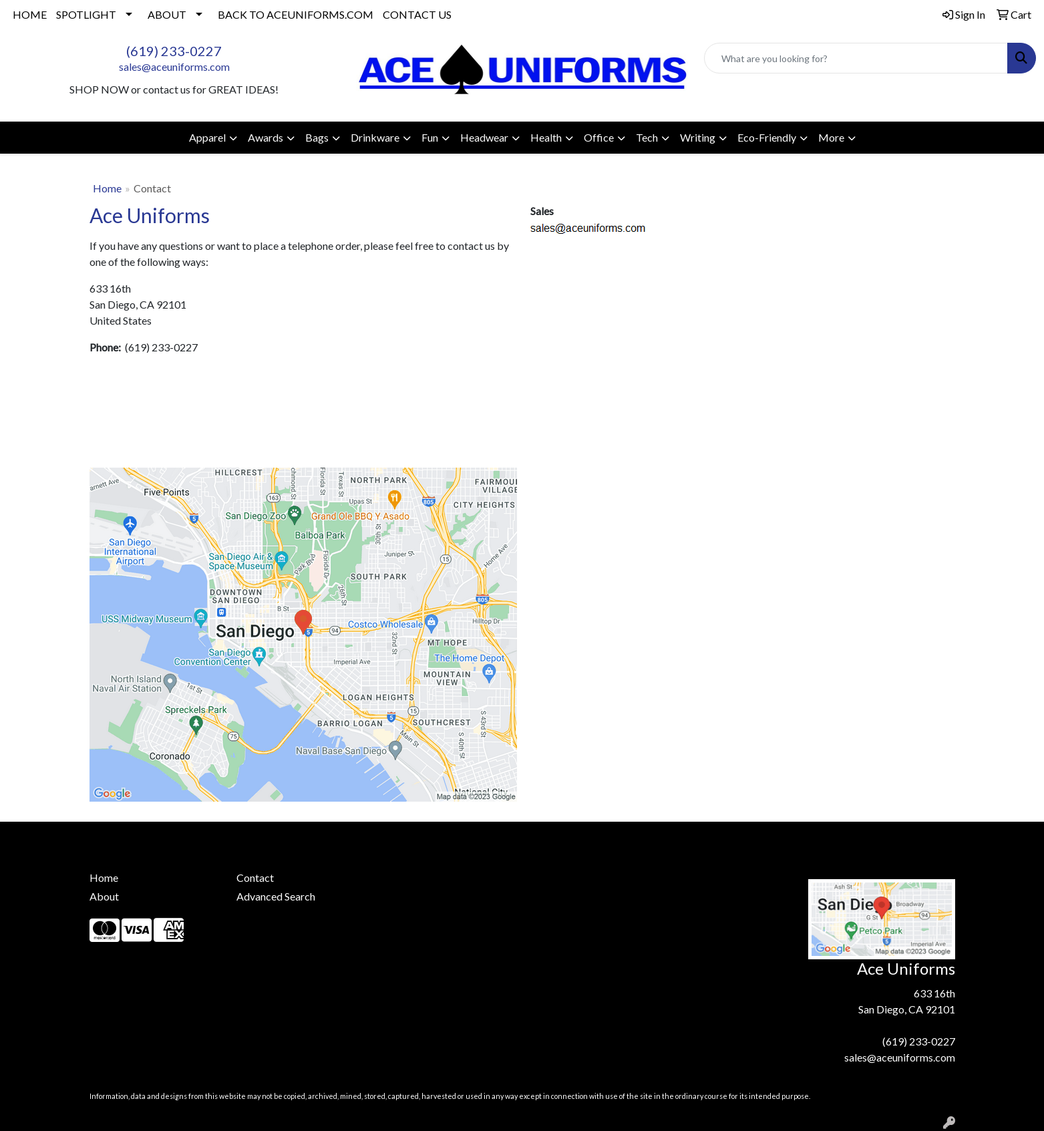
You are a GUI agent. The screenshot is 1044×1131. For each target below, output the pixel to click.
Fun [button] (429, 137)
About (104, 896)
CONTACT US (417, 14)
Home (107, 188)
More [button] (831, 137)
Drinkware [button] (375, 137)
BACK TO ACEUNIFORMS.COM (295, 14)
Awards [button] (265, 137)
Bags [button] (317, 137)
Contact (255, 877)
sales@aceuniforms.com (174, 66)
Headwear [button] (484, 137)
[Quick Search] (856, 58)
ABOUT (167, 14)
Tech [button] (647, 137)
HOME (30, 14)
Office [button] (599, 137)
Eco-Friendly (766, 137)
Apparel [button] (207, 137)
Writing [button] (697, 137)
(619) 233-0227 (174, 51)
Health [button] (546, 137)
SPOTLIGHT (86, 14)
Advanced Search (275, 896)
